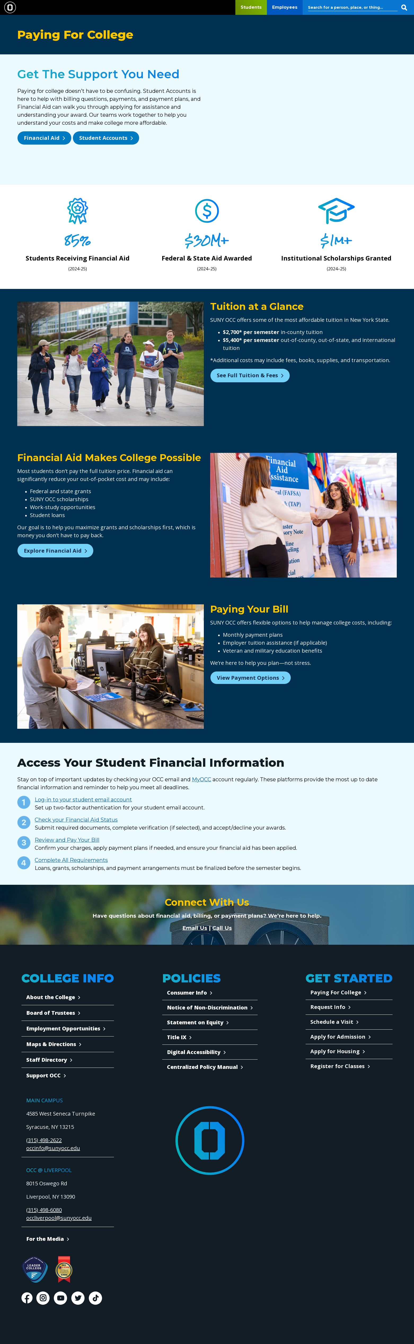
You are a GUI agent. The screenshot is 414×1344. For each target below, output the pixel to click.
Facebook (26, 1298)
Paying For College (335, 992)
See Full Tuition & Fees (247, 375)
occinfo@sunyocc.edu (53, 1148)
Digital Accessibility (194, 1052)
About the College (50, 997)
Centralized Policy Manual (202, 1066)
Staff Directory (46, 1059)
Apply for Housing (335, 1051)
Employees (284, 7)
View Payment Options (248, 677)
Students (251, 7)
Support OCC (43, 1075)
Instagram (43, 1298)
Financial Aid (42, 137)
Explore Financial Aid (53, 550)
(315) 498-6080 (44, 1209)
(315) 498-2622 (44, 1140)
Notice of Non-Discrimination (207, 1007)
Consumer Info (187, 992)
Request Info (327, 1007)
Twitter (78, 1298)
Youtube (60, 1298)
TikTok (95, 1298)
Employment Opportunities (63, 1028)
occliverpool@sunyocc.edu (59, 1217)
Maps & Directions (51, 1044)
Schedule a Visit (331, 1021)
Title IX (176, 1037)
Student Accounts (103, 137)
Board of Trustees (50, 1012)
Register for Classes (337, 1066)
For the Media (45, 1238)
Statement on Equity (195, 1022)
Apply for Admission (337, 1036)
